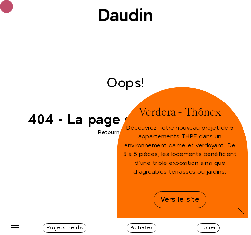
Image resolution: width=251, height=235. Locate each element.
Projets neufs (64, 228)
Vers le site (179, 200)
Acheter (141, 228)
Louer (208, 228)
